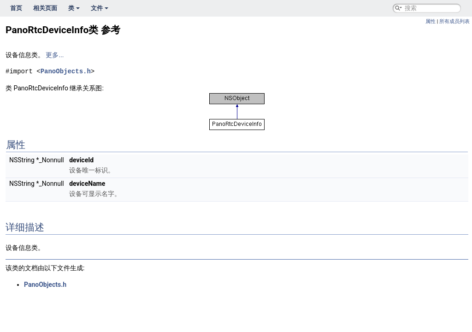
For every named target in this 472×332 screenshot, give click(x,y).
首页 (16, 8)
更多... (55, 55)
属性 (430, 21)
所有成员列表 (454, 21)
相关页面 (45, 8)
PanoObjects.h (66, 71)
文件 (99, 8)
